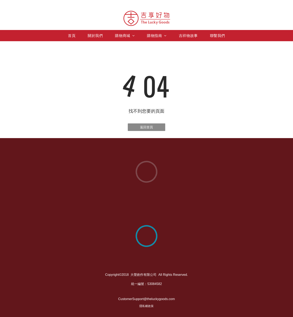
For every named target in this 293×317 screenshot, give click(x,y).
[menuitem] (72, 35)
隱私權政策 (146, 306)
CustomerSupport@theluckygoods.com (146, 299)
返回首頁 (146, 127)
